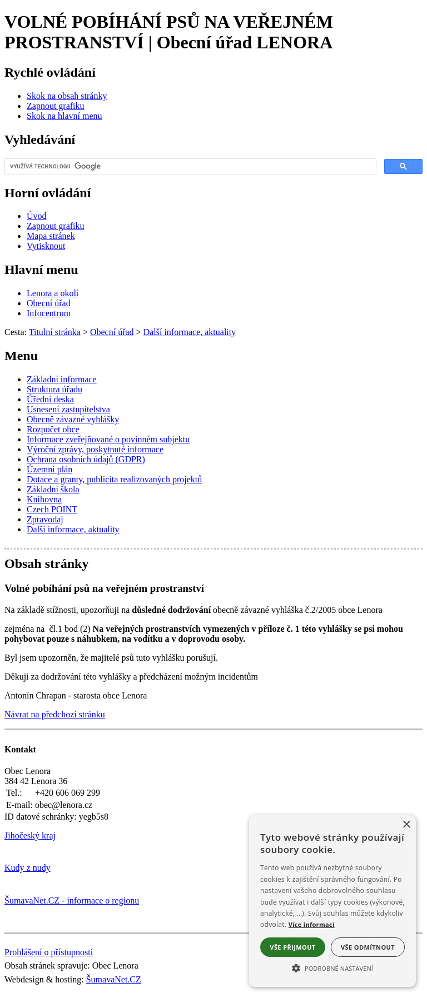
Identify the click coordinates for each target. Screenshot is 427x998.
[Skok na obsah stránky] (67, 96)
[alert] (332, 901)
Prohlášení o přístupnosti (48, 952)
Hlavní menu (41, 269)
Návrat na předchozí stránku (54, 714)
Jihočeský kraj (30, 835)
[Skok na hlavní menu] (64, 116)
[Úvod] (37, 216)
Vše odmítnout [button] (368, 947)
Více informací (312, 924)
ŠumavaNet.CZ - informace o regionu (71, 900)
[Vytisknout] (46, 246)
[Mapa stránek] (51, 236)
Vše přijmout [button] (292, 947)
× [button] (406, 825)
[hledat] (189, 167)
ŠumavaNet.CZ (113, 979)
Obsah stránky (46, 563)
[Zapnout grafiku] (56, 106)
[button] (332, 967)
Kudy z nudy (27, 867)
